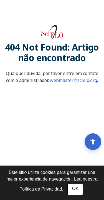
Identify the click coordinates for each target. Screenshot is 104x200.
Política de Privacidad (40, 189)
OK (75, 188)
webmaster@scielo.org (73, 80)
